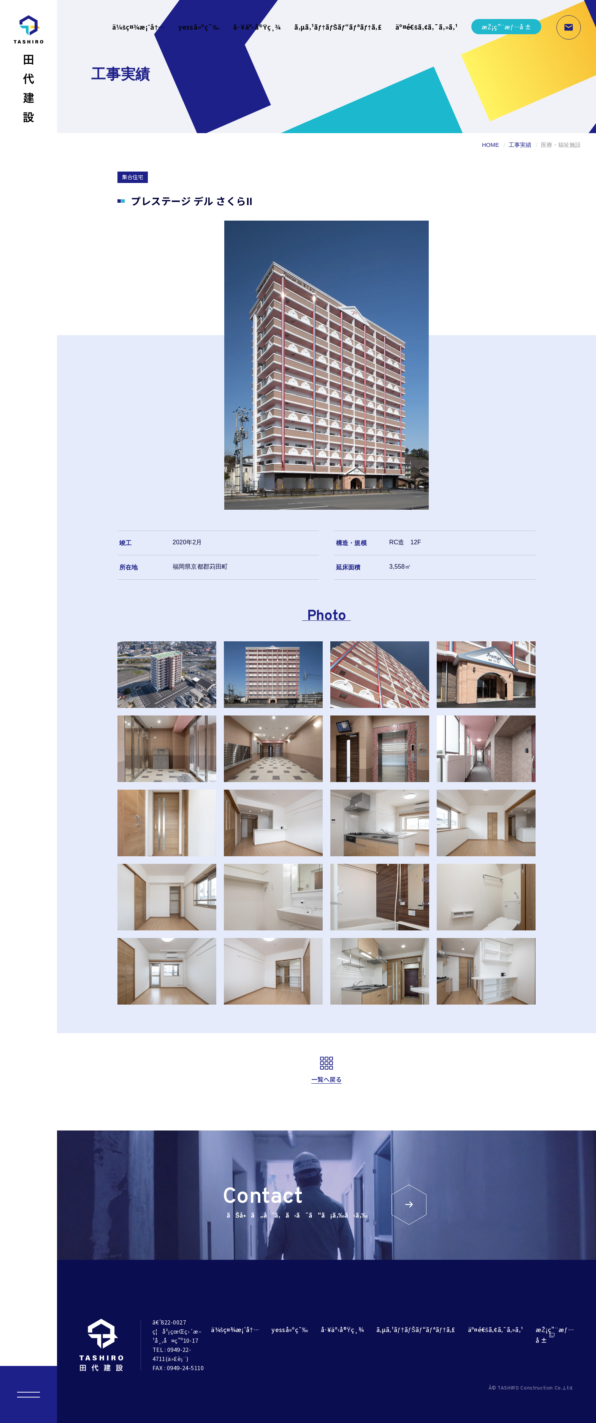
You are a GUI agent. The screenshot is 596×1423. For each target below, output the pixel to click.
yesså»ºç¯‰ (198, 27)
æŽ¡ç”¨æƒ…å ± (506, 26)
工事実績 (520, 145)
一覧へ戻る (326, 1079)
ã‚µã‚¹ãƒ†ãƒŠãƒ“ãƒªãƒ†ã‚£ (338, 27)
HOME (490, 145)
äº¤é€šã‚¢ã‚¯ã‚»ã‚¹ (426, 27)
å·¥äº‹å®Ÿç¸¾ (257, 27)
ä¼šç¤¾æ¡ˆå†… (138, 27)
